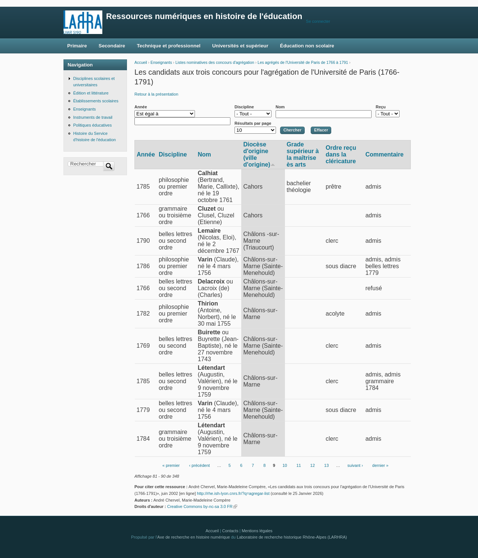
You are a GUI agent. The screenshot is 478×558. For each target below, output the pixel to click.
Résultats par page (253, 123)
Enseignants (161, 63)
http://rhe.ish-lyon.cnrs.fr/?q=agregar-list (233, 493)
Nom (280, 107)
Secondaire (112, 46)
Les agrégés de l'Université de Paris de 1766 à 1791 (303, 63)
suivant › (355, 465)
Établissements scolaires (95, 101)
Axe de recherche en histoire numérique (193, 537)
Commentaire (384, 154)
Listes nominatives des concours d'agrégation (215, 63)
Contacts (230, 530)
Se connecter (318, 21)
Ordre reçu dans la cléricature (341, 154)
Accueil (140, 63)
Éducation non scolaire (307, 46)
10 (284, 465)
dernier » (380, 465)
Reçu (381, 107)
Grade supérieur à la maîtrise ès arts (303, 154)
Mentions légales (257, 530)
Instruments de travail (92, 117)
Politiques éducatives (92, 125)
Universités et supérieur (240, 46)
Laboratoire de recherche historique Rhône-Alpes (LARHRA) (292, 537)
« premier (171, 465)
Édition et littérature (91, 93)
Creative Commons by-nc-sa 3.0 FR (202, 506)
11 (299, 465)
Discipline (244, 107)
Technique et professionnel (169, 46)
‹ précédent (199, 465)
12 (312, 465)
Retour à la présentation (156, 94)
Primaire (77, 46)
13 (326, 465)
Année (140, 107)
